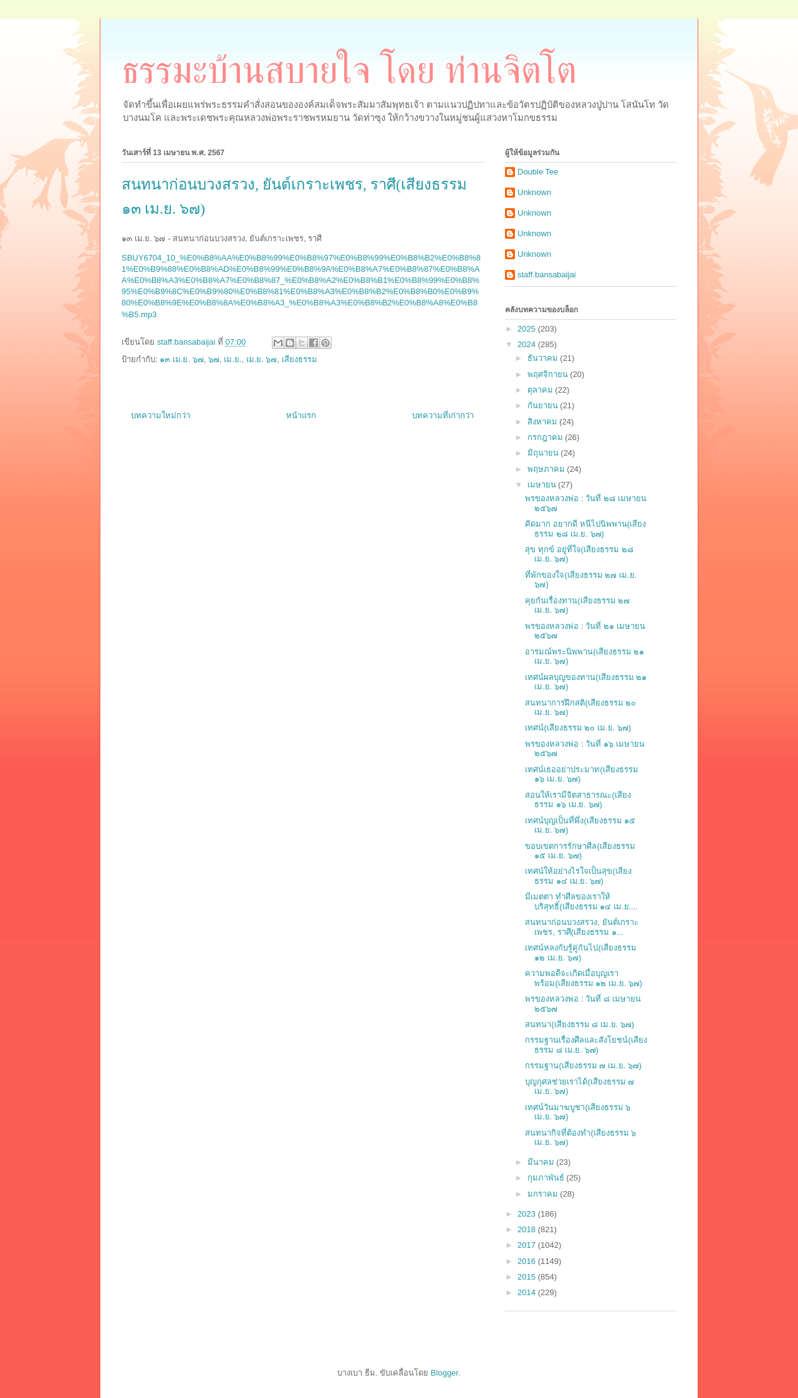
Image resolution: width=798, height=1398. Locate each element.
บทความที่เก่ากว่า (443, 415)
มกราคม (543, 1194)
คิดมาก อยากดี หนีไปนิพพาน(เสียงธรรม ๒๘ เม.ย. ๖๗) (585, 529)
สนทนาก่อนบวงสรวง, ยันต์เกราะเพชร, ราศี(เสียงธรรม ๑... (581, 927)
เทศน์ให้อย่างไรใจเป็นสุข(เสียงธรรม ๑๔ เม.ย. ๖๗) (578, 876)
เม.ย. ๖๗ (261, 359)
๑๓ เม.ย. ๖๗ (181, 359)
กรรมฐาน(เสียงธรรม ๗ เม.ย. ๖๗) (583, 1065)
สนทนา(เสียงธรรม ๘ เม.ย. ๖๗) (579, 1024)
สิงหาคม (543, 421)
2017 (527, 1245)
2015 (527, 1276)
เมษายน (543, 484)
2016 (527, 1261)
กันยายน (543, 405)
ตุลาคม (541, 390)
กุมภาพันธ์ (547, 1177)
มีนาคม (542, 1162)
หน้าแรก (301, 415)
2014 (527, 1292)
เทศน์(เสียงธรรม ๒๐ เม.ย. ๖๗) (578, 727)
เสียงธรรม (299, 359)
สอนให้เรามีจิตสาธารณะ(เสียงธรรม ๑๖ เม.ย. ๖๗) (577, 800)
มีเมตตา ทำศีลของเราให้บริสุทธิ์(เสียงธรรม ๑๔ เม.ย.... (581, 901)
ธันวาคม (543, 358)
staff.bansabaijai (546, 274)
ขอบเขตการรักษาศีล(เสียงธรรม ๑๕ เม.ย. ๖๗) (580, 851)
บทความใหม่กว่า (160, 415)
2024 (527, 344)
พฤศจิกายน (548, 374)
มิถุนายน (544, 452)
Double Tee (538, 171)
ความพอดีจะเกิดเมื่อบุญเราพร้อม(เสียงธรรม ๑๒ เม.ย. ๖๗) (583, 978)
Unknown (534, 192)
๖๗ (213, 359)
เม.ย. (232, 359)
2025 (527, 328)
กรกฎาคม (546, 437)
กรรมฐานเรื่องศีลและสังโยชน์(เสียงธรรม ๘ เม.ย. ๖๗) (586, 1045)
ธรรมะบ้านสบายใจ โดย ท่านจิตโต (349, 70)
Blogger (444, 1372)
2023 (527, 1213)
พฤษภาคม (547, 469)
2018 (527, 1229)
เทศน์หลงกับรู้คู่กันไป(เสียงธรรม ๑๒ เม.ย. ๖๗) (580, 952)
